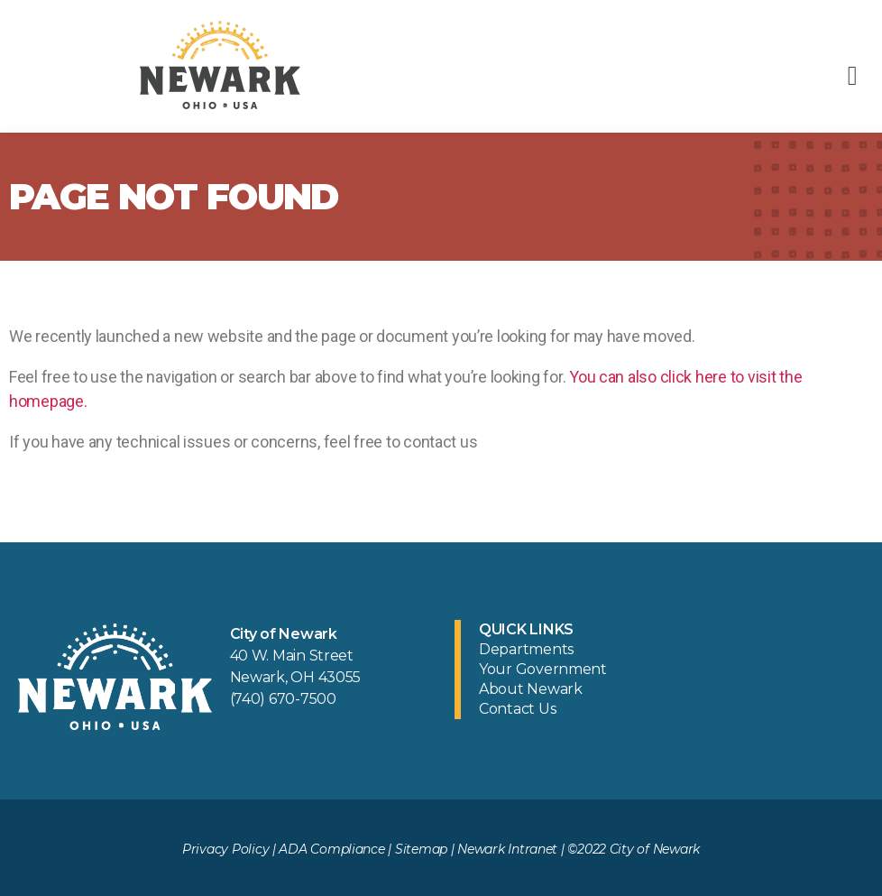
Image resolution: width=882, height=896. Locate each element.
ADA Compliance (331, 849)
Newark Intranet (507, 849)
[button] (852, 75)
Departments (526, 649)
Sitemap (421, 849)
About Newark (531, 688)
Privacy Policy (225, 849)
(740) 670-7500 (283, 698)
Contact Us (517, 708)
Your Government (543, 669)
